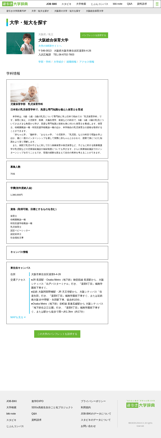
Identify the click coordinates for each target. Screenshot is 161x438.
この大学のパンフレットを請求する (57, 333)
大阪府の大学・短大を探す (67, 11)
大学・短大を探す (40, 11)
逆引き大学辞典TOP (16, 11)
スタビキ (66, 4)
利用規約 (86, 407)
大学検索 (81, 3)
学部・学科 (44, 61)
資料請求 (142, 3)
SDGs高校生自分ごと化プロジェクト (52, 407)
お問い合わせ (88, 425)
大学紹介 (59, 61)
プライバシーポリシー (93, 401)
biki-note (117, 3)
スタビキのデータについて (96, 419)
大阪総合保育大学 (53, 40)
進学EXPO (37, 401)
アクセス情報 (86, 61)
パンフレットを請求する (95, 34)
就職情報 (71, 61)
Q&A (129, 3)
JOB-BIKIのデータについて (96, 413)
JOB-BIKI (51, 4)
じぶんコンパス (99, 4)
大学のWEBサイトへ (50, 46)
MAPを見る (18, 317)
